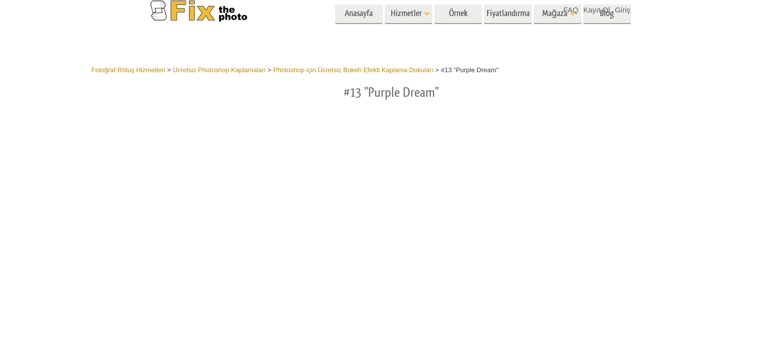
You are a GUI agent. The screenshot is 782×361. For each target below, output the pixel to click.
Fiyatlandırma (508, 29)
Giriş (623, 10)
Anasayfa (359, 29)
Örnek (458, 29)
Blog (607, 29)
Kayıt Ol (596, 10)
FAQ (570, 10)
